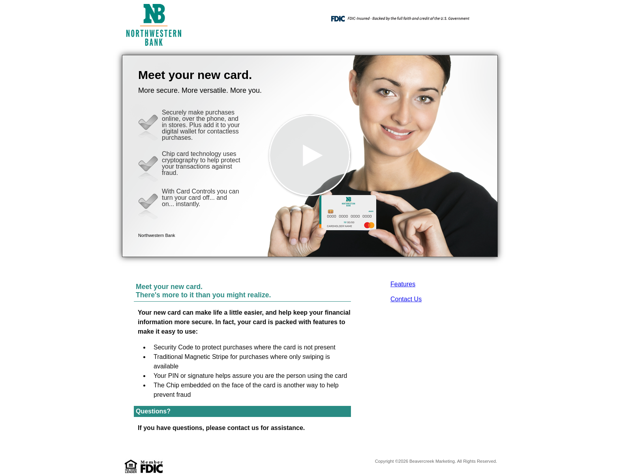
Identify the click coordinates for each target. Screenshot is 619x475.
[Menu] (485, 16)
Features (402, 284)
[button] (309, 156)
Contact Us (406, 299)
